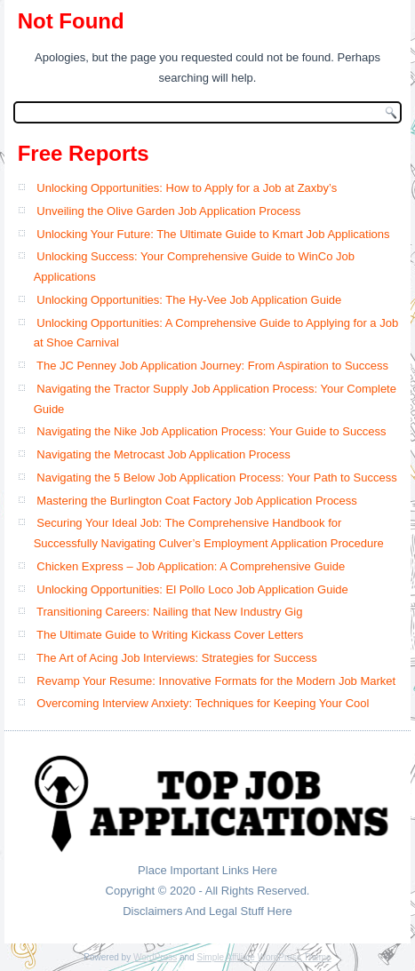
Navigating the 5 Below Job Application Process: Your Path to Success (216, 477)
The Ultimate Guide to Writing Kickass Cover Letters (169, 634)
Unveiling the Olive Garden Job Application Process (168, 211)
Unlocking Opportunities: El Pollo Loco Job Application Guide (192, 589)
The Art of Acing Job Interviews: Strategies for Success (176, 658)
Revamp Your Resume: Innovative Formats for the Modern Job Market (215, 681)
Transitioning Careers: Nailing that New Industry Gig (169, 611)
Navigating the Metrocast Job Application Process (163, 454)
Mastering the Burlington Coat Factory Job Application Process (196, 500)
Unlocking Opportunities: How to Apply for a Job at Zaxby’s (186, 188)
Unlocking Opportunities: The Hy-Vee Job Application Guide (188, 299)
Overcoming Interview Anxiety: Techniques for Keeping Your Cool (202, 703)
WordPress (155, 957)
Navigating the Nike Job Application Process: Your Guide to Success (211, 431)
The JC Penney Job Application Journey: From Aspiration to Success (212, 365)
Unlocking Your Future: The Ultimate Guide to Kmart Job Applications (212, 234)
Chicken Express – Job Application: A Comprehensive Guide (190, 566)
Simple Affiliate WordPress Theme (263, 957)
